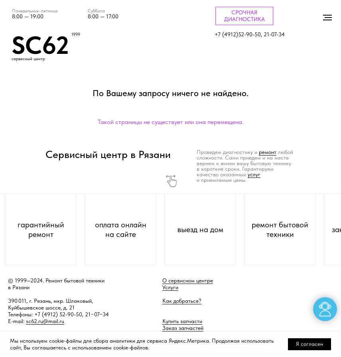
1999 (75, 34)
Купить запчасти (182, 321)
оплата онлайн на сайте (120, 229)
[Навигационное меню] (327, 17)
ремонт (267, 152)
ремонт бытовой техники (280, 229)
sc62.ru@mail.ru (45, 321)
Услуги (170, 287)
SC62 (40, 45)
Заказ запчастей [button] (182, 328)
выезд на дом (200, 229)
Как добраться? (181, 301)
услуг (254, 174)
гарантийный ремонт (41, 229)
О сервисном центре (187, 280)
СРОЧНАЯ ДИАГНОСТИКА (244, 15)
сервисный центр (28, 58)
